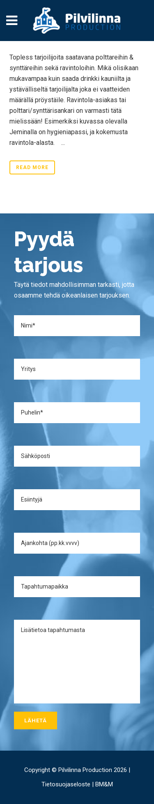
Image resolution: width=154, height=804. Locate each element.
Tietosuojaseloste (65, 784)
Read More (32, 167)
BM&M (104, 784)
